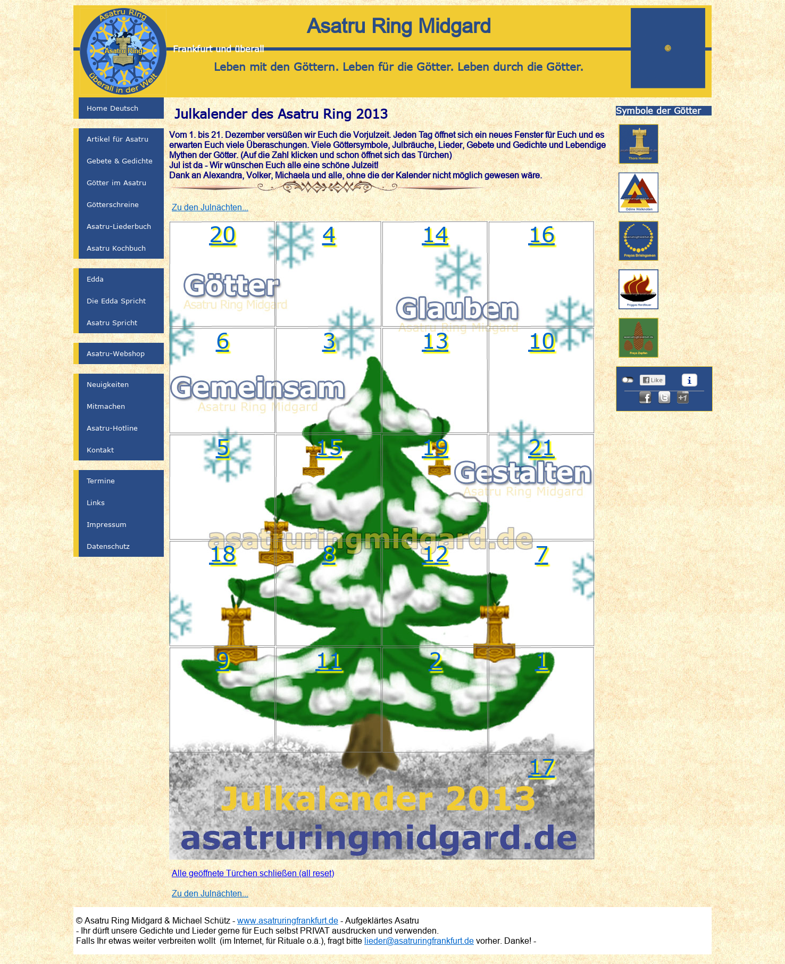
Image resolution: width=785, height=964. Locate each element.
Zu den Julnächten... (210, 207)
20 (222, 233)
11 (328, 659)
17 (541, 766)
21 (541, 446)
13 (435, 340)
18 (222, 553)
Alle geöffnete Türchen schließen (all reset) (253, 873)
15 (328, 446)
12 (435, 553)
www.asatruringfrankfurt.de (287, 920)
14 (435, 233)
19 (435, 446)
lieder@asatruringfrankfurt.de (419, 940)
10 (541, 340)
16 (541, 233)
